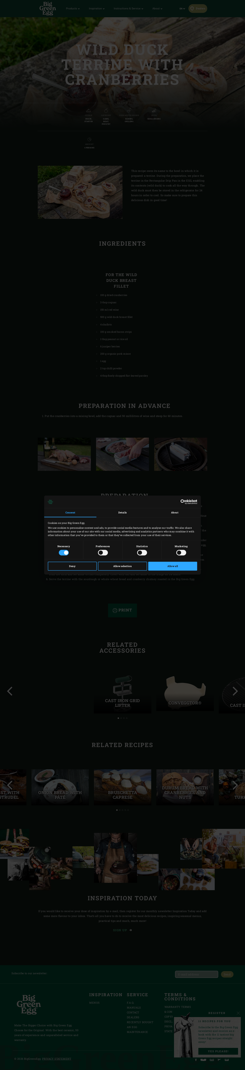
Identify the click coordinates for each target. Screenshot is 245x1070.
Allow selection (122, 566)
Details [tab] (122, 512)
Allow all (172, 566)
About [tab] (174, 512)
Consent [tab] (70, 512)
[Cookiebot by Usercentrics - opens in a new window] (182, 501)
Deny (72, 566)
